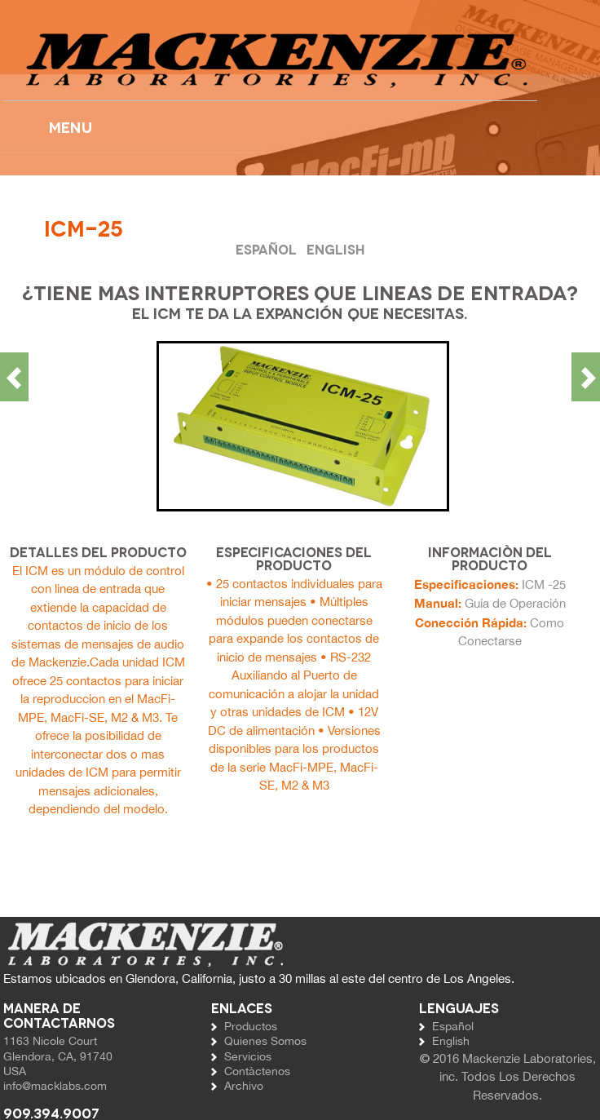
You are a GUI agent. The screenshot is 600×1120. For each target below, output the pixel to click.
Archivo (243, 1085)
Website (270, 59)
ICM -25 (544, 584)
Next (585, 376)
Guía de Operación (515, 603)
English (336, 248)
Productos (250, 1026)
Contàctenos (257, 1071)
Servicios (247, 1056)
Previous (14, 376)
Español (268, 248)
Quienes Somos (265, 1040)
